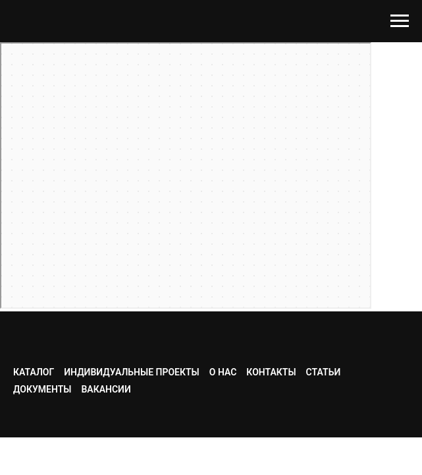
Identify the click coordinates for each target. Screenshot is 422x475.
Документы (42, 389)
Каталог (33, 372)
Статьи (323, 372)
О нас (223, 372)
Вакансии (105, 389)
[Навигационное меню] (399, 21)
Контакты (271, 372)
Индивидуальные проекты (131, 372)
